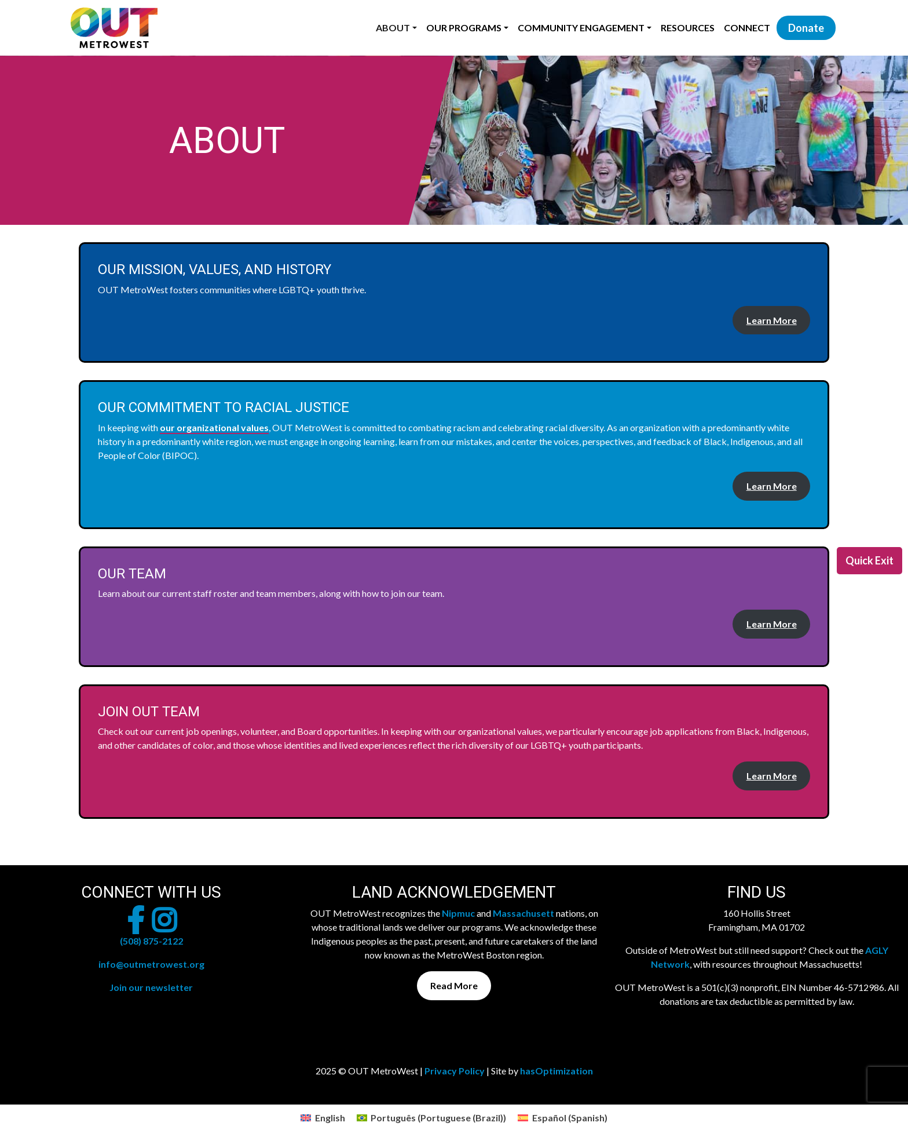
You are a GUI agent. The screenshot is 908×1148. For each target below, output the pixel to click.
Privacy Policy (454, 1070)
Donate (806, 27)
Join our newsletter (151, 987)
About (393, 27)
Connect (747, 27)
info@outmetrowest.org (151, 964)
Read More (454, 985)
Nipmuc (458, 913)
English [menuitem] (330, 1117)
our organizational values (214, 427)
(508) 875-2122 (151, 940)
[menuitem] (322, 1117)
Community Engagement (581, 27)
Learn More (771, 320)
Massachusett (523, 913)
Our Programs (463, 27)
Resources (688, 27)
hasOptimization (556, 1070)
